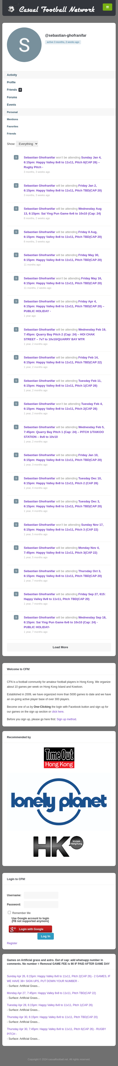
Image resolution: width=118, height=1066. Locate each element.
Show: (11, 144)
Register (12, 943)
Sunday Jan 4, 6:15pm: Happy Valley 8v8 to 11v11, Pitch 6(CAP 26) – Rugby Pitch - (62, 162)
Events (11, 104)
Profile (11, 82)
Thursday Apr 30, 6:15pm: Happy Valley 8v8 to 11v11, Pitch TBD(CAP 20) (52, 1017)
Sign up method (66, 719)
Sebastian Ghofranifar (39, 157)
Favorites (12, 126)
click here (58, 711)
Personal (12, 112)
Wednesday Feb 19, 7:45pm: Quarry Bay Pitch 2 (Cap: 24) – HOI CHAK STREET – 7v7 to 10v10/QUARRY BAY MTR (65, 334)
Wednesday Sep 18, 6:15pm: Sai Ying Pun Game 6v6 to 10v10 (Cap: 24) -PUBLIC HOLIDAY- (65, 622)
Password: (14, 904)
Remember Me (21, 913)
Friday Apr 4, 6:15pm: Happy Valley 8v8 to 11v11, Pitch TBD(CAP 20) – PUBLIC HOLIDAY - (64, 306)
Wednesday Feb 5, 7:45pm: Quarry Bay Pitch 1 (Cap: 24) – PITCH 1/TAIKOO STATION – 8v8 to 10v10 (64, 432)
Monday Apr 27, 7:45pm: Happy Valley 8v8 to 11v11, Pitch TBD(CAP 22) (51, 993)
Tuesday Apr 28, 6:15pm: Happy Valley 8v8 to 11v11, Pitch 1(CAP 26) (50, 1005)
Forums (12, 97)
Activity (12, 75)
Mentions (12, 119)
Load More (60, 647)
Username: (14, 895)
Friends (14, 90)
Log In (45, 936)
